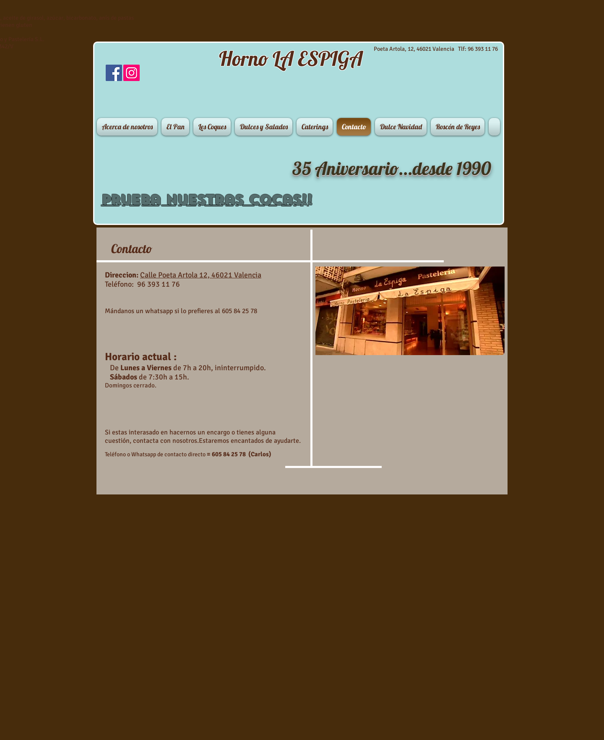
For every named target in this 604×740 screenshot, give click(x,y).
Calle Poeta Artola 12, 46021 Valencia (200, 275)
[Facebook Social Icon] (114, 73)
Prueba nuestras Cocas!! (206, 199)
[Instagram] (131, 73)
